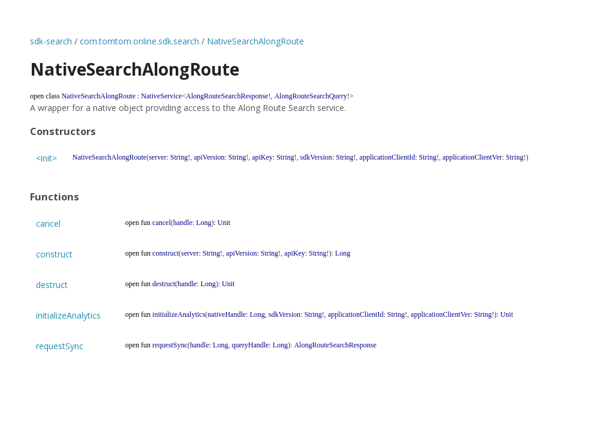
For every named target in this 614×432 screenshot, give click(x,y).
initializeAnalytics (68, 315)
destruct (52, 284)
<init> (46, 158)
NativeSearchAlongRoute (255, 41)
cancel (48, 223)
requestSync (59, 346)
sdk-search (51, 41)
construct (54, 254)
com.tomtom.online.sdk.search (139, 41)
